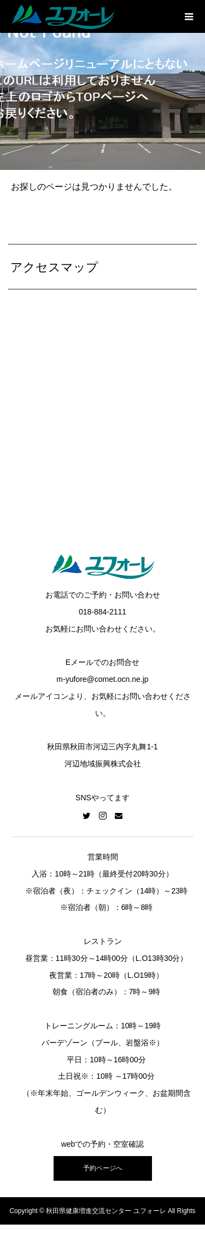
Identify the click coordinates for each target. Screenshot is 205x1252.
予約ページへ (102, 1168)
